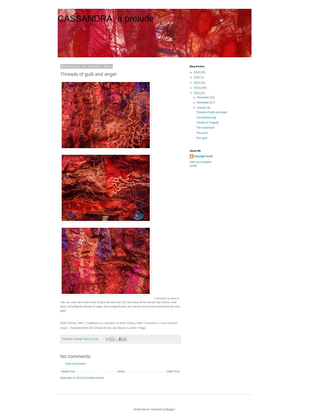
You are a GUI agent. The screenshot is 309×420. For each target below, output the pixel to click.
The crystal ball (205, 127)
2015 (197, 77)
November (203, 102)
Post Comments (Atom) (90, 377)
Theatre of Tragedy (207, 122)
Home (120, 371)
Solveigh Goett (203, 156)
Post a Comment (75, 363)
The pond (201, 132)
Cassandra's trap (206, 117)
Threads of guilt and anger (211, 112)
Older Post (173, 371)
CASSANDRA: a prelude (106, 18)
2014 (197, 82)
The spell (201, 138)
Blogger (170, 409)
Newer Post (68, 371)
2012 (197, 93)
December (203, 97)
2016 (197, 72)
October (202, 107)
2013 (197, 87)
